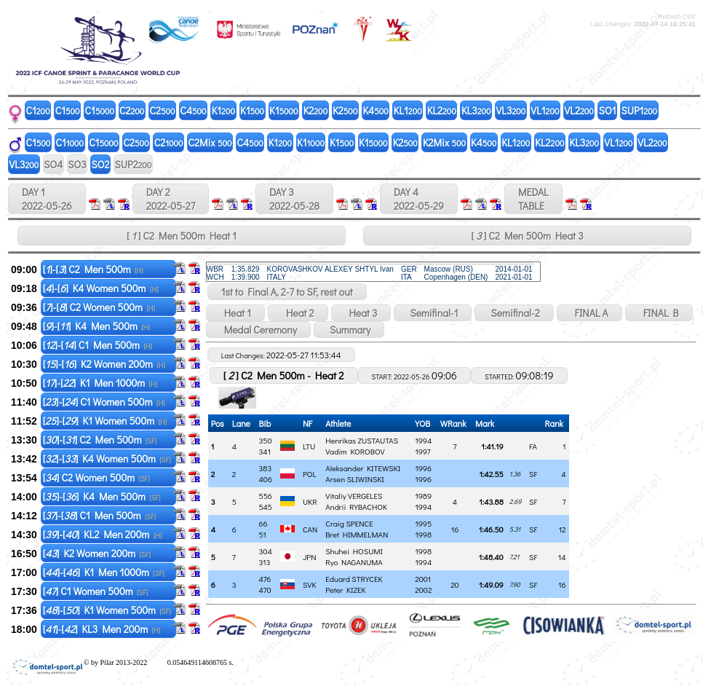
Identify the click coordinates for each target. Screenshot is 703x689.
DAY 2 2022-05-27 (170, 199)
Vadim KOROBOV (354, 451)
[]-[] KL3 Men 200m (102, 629)
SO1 (607, 110)
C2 (131, 110)
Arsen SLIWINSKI (354, 478)
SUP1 (639, 110)
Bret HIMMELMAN (356, 534)
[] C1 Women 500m (95, 591)
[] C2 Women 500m (96, 477)
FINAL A (589, 313)
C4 (193, 110)
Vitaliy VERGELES (353, 495)
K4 (375, 110)
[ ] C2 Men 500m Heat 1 (182, 236)
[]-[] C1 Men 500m (97, 345)
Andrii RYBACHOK (356, 506)
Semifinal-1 (433, 313)
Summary (348, 329)
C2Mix (210, 142)
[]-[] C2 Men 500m (93, 269)
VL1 (545, 110)
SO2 (101, 164)
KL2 (441, 110)
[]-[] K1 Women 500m (105, 421)
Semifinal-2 (513, 313)
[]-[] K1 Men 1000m (100, 383)
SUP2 (132, 164)
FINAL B (659, 313)
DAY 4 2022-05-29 (419, 199)
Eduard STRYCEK (353, 578)
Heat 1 (235, 313)
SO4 (53, 164)
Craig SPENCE (349, 523)
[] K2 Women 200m (97, 553)
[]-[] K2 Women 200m (104, 364)
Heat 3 (361, 313)
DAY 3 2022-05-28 (294, 199)
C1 (38, 110)
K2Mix (444, 142)
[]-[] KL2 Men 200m (102, 534)
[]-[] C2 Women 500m (99, 307)
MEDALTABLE (533, 199)
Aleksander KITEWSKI (362, 467)
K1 (223, 110)
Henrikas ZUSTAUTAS (361, 440)
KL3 (476, 110)
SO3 (77, 164)
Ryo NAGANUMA (353, 561)
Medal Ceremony (258, 329)
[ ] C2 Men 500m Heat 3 (527, 236)
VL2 (579, 110)
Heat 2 (298, 313)
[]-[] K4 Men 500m (96, 326)
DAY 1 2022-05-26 (47, 199)
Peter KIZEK (345, 589)
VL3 (511, 110)
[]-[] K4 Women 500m (101, 288)
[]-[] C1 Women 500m (104, 402)
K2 (315, 110)
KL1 (408, 110)
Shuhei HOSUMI (354, 551)
